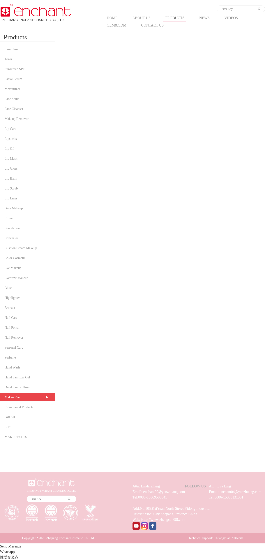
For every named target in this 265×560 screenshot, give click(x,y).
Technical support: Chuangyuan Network (215, 538)
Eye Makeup (13, 268)
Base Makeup (14, 208)
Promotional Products (19, 407)
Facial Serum (13, 79)
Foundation (12, 228)
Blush (8, 288)
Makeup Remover (16, 119)
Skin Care (11, 49)
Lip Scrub (11, 188)
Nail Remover (14, 337)
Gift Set (10, 417)
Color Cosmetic (15, 258)
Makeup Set (12, 397)
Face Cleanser (14, 109)
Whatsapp (7, 552)
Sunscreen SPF (15, 69)
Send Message (10, 546)
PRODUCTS (174, 18)
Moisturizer (12, 89)
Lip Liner (11, 198)
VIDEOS (231, 18)
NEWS (204, 18)
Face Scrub (12, 99)
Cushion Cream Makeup (21, 248)
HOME (112, 18)
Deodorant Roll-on (17, 387)
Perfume (10, 357)
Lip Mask (11, 158)
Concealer (11, 238)
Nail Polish (12, 327)
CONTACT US (152, 25)
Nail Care (11, 318)
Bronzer (10, 308)
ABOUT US (141, 18)
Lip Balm (11, 178)
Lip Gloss (11, 168)
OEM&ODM (116, 25)
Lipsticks (11, 139)
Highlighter (12, 298)
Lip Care (10, 129)
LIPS (8, 427)
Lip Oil (9, 148)
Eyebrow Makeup (16, 278)
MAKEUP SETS (16, 437)
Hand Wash (12, 367)
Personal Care (14, 347)
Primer (9, 218)
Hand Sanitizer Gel (17, 377)
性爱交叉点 (9, 557)
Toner (8, 59)
